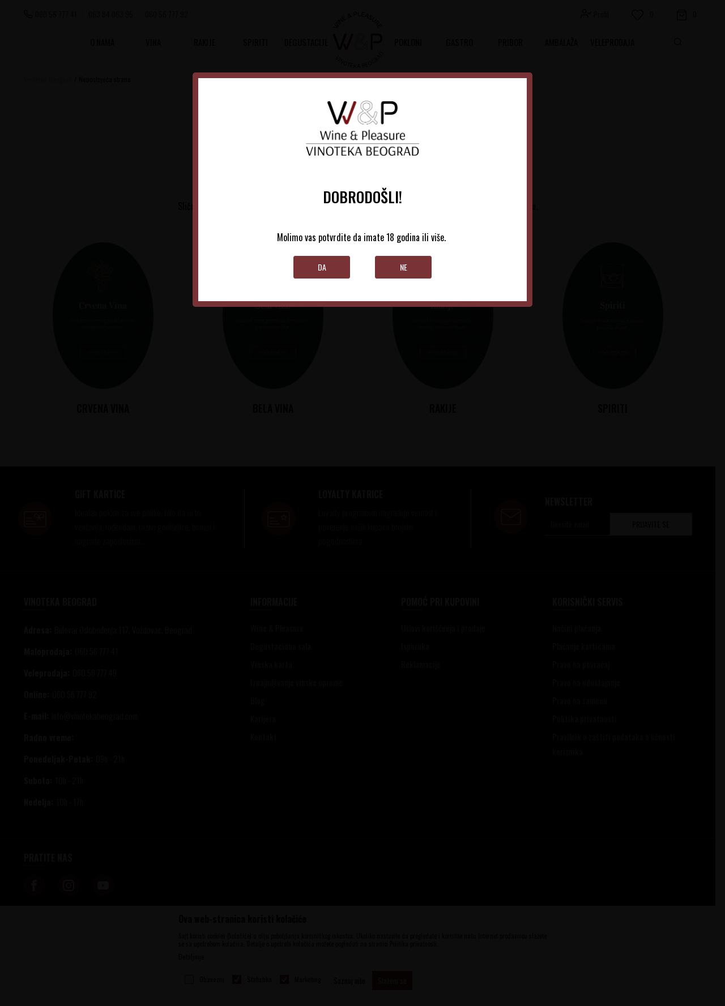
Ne (403, 267)
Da (322, 267)
